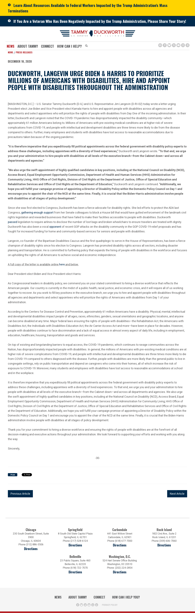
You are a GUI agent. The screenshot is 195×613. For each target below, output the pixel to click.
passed (12, 222)
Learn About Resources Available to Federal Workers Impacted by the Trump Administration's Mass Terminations (87, 8)
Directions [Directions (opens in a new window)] (31, 548)
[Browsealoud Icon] (160, 45)
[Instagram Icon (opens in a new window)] (183, 45)
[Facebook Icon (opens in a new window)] (165, 45)
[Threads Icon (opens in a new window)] (187, 45)
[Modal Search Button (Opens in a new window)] (86, 46)
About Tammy (27, 46)
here (62, 264)
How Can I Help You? (126, 597)
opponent (55, 226)
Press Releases (24, 52)
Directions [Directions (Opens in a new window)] (75, 572)
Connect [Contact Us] (47, 46)
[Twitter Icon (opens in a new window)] (174, 45)
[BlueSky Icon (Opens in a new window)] (169, 45)
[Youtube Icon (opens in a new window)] (178, 45)
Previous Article (20, 493)
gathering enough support (37, 212)
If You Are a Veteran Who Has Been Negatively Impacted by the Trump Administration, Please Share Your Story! (100, 21)
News (10, 46)
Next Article (177, 493)
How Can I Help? (69, 46)
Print (13, 475)
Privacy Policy (109, 604)
